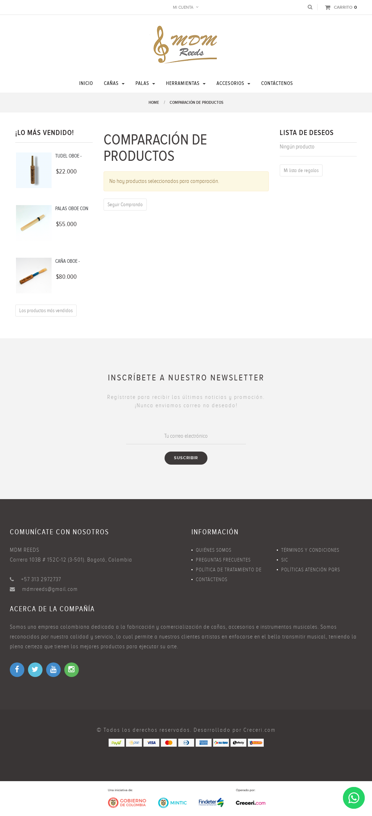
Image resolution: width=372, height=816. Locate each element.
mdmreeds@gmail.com (50, 589)
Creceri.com (259, 730)
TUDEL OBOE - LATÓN (68, 156)
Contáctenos (211, 579)
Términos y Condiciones (310, 550)
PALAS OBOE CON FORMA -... (71, 209)
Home (154, 102)
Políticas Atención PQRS (310, 569)
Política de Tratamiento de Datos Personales (229, 571)
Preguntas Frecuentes (223, 560)
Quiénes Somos (213, 550)
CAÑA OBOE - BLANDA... (67, 261)
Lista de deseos (307, 132)
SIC (284, 560)
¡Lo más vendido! (44, 132)
